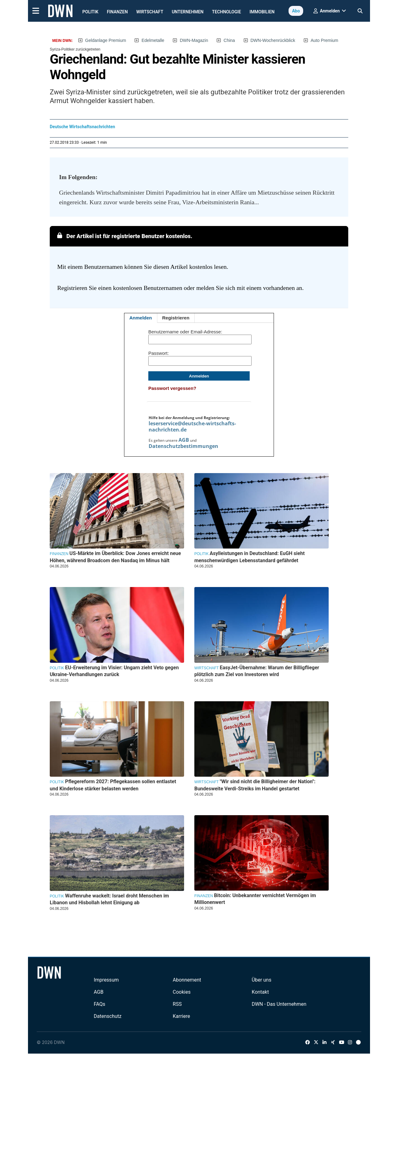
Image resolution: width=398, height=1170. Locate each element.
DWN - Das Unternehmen (279, 1004)
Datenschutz (107, 1016)
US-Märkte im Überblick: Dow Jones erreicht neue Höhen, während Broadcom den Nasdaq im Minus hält (115, 556)
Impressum (106, 980)
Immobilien (262, 11)
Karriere (181, 1016)
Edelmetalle (152, 40)
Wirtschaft (149, 11)
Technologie (226, 11)
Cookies (182, 992)
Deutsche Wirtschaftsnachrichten (82, 126)
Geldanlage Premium (105, 40)
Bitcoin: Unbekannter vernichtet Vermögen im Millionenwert (255, 898)
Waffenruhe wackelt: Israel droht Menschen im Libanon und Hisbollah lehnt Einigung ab (109, 899)
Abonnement (187, 980)
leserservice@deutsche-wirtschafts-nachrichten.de (192, 426)
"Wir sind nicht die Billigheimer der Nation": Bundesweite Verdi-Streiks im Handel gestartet (254, 785)
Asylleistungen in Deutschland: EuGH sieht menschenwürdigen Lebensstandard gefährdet (249, 556)
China (229, 40)
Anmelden (140, 317)
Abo (296, 10)
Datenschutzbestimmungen (183, 446)
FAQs (99, 1004)
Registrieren (176, 317)
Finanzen (117, 11)
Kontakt (260, 992)
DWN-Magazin (194, 40)
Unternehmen (187, 11)
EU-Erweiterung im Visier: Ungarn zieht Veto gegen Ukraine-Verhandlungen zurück (114, 671)
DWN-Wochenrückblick (273, 40)
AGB (183, 439)
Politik (90, 11)
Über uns (261, 980)
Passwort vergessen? (172, 388)
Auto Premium (324, 40)
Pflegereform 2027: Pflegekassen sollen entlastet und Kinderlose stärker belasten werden (113, 785)
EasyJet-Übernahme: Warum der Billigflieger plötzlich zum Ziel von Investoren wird (256, 671)
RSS (177, 1004)
